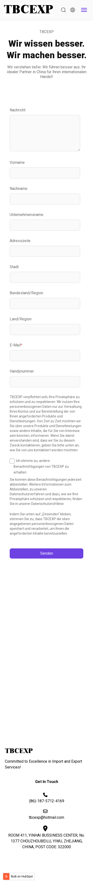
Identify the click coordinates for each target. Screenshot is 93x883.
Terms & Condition (47, 867)
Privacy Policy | (18, 867)
